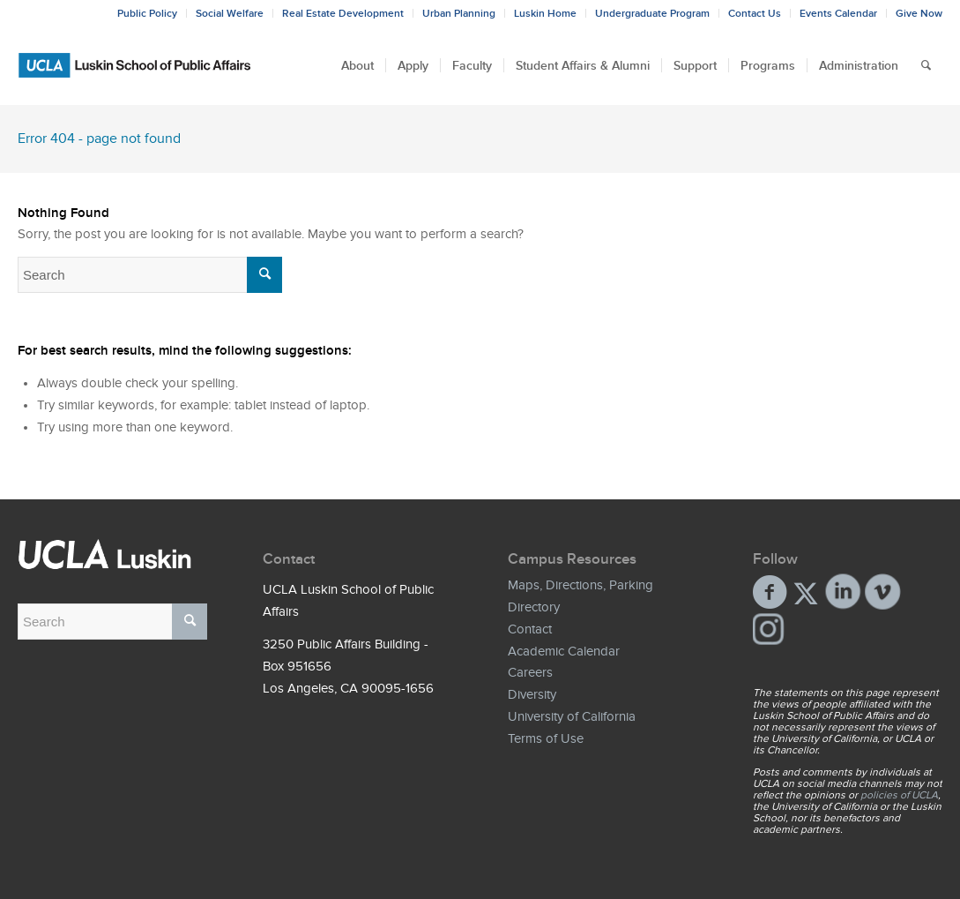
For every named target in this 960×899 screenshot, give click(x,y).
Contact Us (754, 13)
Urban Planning (458, 13)
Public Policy (147, 13)
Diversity (532, 694)
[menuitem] (357, 65)
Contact (530, 629)
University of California (572, 716)
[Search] (926, 65)
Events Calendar (838, 13)
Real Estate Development (343, 13)
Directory (534, 607)
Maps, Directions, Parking (580, 585)
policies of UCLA (899, 795)
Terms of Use (546, 738)
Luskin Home (545, 13)
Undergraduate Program (652, 13)
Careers (530, 672)
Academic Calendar (564, 651)
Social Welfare (230, 13)
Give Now (919, 13)
